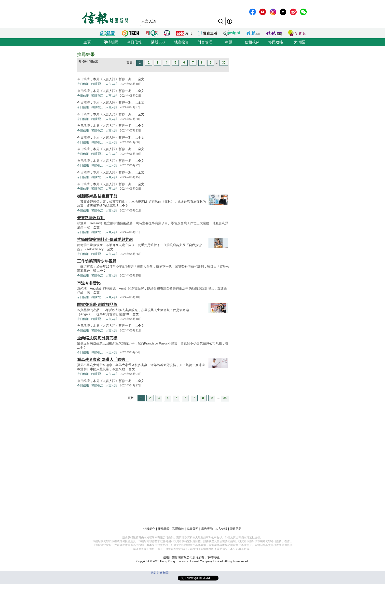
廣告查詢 (207, 528)
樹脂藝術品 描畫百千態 (97, 196)
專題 (228, 42)
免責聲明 (192, 528)
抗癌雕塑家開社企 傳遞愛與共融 (105, 240)
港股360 (158, 42)
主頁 (87, 42)
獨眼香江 (97, 84)
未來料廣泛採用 (91, 218)
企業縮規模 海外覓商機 (97, 338)
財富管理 (205, 42)
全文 (141, 79)
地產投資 (181, 42)
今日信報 (134, 42)
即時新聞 (110, 42)
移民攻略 (275, 42)
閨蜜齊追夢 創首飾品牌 (97, 305)
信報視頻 (252, 42)
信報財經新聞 (159, 573)
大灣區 (299, 42)
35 (223, 62)
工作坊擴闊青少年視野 (96, 261)
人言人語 (111, 84)
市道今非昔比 (89, 283)
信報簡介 (149, 528)
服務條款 (164, 528)
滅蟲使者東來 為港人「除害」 (103, 359)
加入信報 (221, 528)
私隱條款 (178, 528)
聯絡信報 (236, 528)
